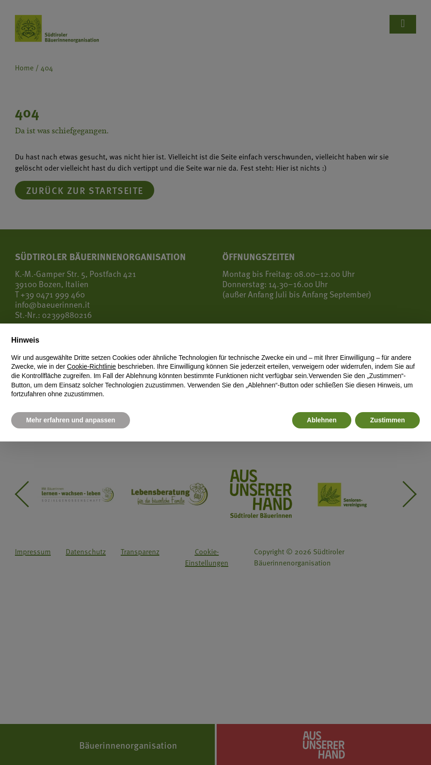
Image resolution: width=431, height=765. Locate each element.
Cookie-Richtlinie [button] (91, 366)
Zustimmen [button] (387, 420)
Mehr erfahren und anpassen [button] (70, 420)
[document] (215, 367)
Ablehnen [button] (322, 420)
